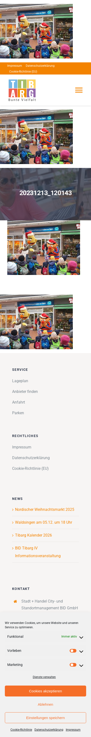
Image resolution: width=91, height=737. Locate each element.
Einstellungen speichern (45, 718)
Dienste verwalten (44, 677)
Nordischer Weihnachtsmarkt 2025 (44, 509)
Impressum (73, 729)
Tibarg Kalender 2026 (33, 535)
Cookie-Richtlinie (21, 729)
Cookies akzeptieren (45, 691)
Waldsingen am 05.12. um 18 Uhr (43, 522)
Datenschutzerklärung (48, 729)
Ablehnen (45, 704)
